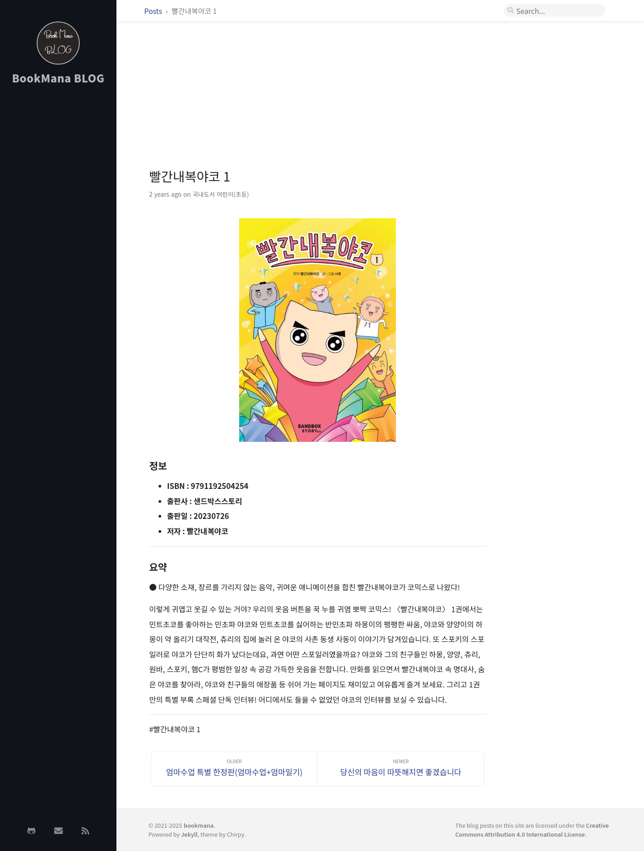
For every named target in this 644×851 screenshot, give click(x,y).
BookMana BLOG (58, 78)
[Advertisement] (58, 234)
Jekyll (189, 834)
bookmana (199, 825)
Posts (153, 10)
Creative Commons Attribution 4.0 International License (532, 829)
